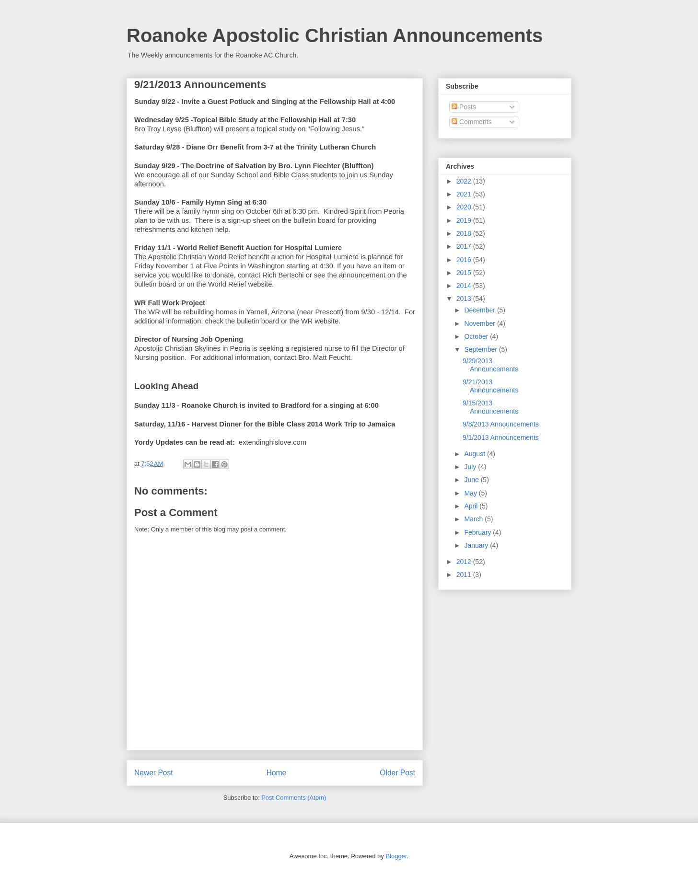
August (475, 454)
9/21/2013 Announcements (490, 386)
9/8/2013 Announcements (501, 424)
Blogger (396, 856)
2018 (464, 233)
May (471, 493)
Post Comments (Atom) (293, 797)
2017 (464, 246)
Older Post (397, 773)
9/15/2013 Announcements (490, 407)
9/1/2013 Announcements (501, 437)
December (480, 310)
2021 (464, 194)
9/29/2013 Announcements (490, 365)
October (477, 336)
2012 (464, 561)
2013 (464, 298)
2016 (464, 260)
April (471, 506)
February (478, 532)
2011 (464, 574)
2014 (464, 285)
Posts (464, 107)
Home (277, 773)
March (474, 519)
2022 (464, 181)
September (481, 349)
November (480, 323)
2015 (464, 272)
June (472, 480)
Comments (472, 122)
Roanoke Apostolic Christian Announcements (335, 35)
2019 (464, 220)
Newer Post (153, 773)
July (471, 467)
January (477, 545)
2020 (464, 207)
